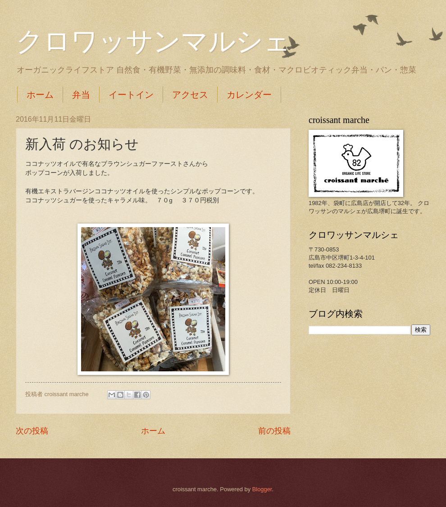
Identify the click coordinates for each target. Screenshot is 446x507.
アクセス (190, 95)
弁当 (81, 95)
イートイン (131, 95)
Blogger (262, 489)
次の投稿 (32, 430)
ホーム (40, 95)
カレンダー (249, 95)
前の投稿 (274, 430)
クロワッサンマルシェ (153, 41)
